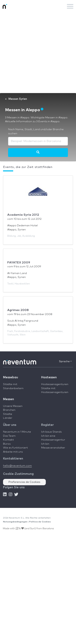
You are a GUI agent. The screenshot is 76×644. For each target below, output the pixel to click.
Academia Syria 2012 (23, 214)
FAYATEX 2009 (18, 262)
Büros (7, 444)
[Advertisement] (38, 52)
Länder (7, 418)
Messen (8, 399)
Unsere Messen (12, 406)
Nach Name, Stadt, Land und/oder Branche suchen (36, 131)
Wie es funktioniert (15, 447)
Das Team (9, 436)
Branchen (9, 410)
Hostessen (49, 377)
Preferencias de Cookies (24, 482)
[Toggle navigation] (70, 6)
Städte (7, 414)
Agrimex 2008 (18, 310)
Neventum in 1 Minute (17, 432)
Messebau (10, 377)
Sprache (65, 361)
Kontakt (8, 440)
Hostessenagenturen (54, 384)
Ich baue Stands (51, 432)
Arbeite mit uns (13, 452)
